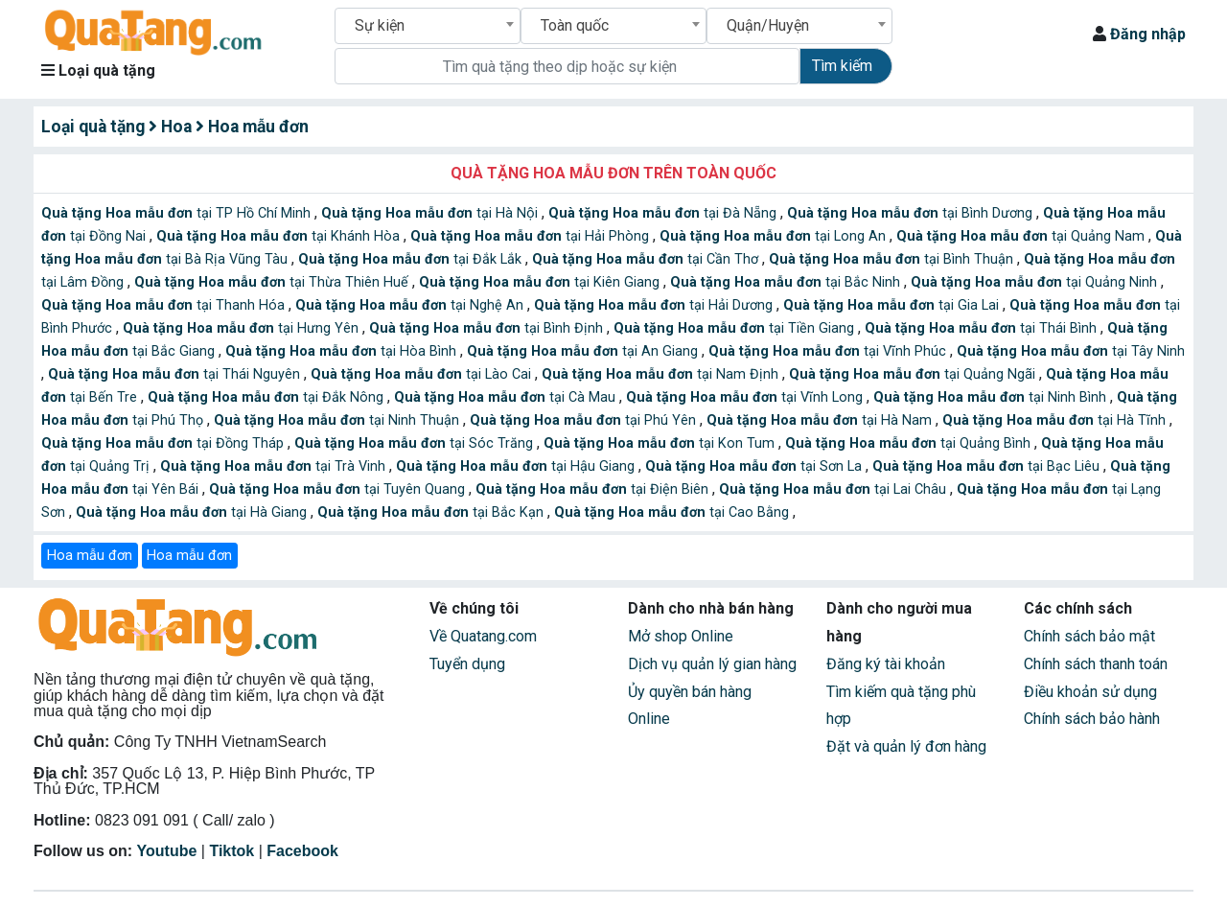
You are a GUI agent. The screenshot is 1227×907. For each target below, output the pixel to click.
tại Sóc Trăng (415, 443)
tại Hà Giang (193, 512)
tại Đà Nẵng (664, 213)
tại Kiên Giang (541, 282)
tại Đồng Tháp (164, 443)
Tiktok (231, 851)
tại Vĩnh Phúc (829, 351)
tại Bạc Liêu (987, 466)
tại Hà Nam (821, 420)
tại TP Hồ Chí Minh (177, 213)
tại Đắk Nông (267, 397)
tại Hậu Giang (517, 466)
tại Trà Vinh (274, 466)
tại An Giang (584, 351)
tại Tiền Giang (736, 328)
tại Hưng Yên (242, 328)
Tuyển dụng (467, 664)
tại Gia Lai (893, 305)
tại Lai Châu (834, 489)
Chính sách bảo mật (1089, 636)
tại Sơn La (755, 466)
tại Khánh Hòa (280, 236)
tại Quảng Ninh (1036, 282)
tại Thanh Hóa (165, 305)
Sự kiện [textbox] (380, 25)
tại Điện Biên (593, 489)
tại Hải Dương (655, 305)
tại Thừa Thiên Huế (273, 282)
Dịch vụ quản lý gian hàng (712, 664)
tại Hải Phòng (531, 236)
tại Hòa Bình (342, 351)
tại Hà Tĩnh (1055, 420)
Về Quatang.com (483, 636)
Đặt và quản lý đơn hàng (906, 746)
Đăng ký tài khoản (885, 664)
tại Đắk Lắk (411, 259)
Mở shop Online (680, 636)
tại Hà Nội (431, 213)
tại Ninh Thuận (338, 420)
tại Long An (775, 236)
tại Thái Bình (982, 328)
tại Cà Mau (506, 397)
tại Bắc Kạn (432, 512)
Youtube (167, 851)
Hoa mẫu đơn (89, 555)
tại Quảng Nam (1022, 236)
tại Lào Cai (423, 374)
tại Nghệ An (411, 305)
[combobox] (428, 26)
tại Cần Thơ (647, 259)
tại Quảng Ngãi (914, 374)
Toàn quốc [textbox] (575, 25)
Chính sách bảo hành (1092, 718)
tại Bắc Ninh (787, 282)
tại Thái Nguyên (176, 374)
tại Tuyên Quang (339, 489)
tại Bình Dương (911, 213)
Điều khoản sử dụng (1090, 692)
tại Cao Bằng (673, 512)
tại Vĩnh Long (746, 397)
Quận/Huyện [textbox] (768, 25)
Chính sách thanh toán (1096, 664)
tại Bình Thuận (893, 259)
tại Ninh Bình (991, 397)
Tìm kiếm (842, 66)
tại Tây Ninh (1071, 351)
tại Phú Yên (585, 420)
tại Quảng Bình (909, 443)
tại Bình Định (488, 328)
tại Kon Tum (661, 443)
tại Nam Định (662, 374)
